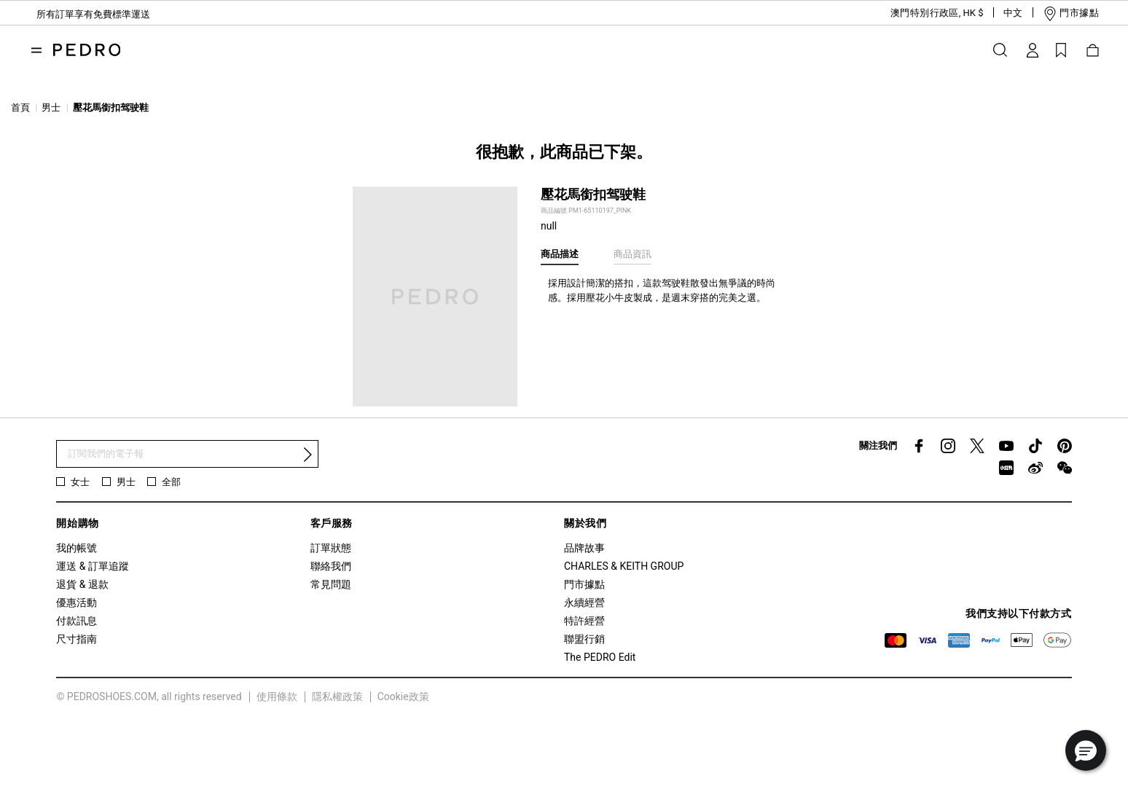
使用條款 (276, 696)
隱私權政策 (337, 696)
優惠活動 (76, 602)
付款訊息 (76, 621)
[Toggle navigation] (36, 50)
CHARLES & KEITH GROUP (624, 566)
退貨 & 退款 (82, 584)
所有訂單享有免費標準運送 (93, 14)
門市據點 (584, 584)
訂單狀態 (330, 548)
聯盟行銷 (584, 639)
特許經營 (584, 621)
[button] (925, 12)
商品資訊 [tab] (632, 253)
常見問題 (330, 584)
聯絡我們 (330, 566)
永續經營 (584, 602)
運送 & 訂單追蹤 (92, 566)
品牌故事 (584, 548)
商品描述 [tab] (560, 253)
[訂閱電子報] (187, 454)
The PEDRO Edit (599, 657)
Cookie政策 (403, 696)
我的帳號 (76, 548)
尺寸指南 (76, 639)
